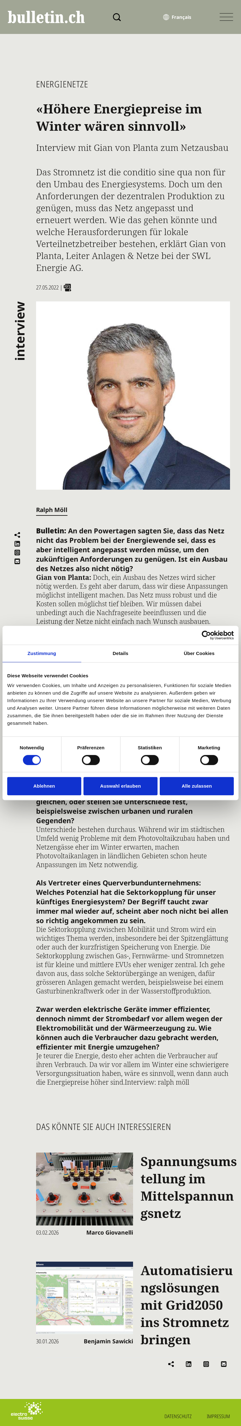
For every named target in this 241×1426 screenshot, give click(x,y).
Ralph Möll (51, 510)
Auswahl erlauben (120, 786)
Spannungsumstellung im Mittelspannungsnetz (189, 1187)
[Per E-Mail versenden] (17, 561)
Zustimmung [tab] (42, 653)
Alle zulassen (197, 786)
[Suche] (117, 17)
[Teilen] (17, 535)
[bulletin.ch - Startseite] (46, 17)
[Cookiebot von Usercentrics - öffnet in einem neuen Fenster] (206, 635)
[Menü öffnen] (226, 17)
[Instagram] (17, 552)
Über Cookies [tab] (199, 653)
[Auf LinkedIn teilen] (17, 544)
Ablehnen (44, 786)
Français (181, 17)
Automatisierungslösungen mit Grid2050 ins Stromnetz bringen (187, 1305)
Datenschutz (178, 1416)
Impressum (218, 1416)
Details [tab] (120, 653)
